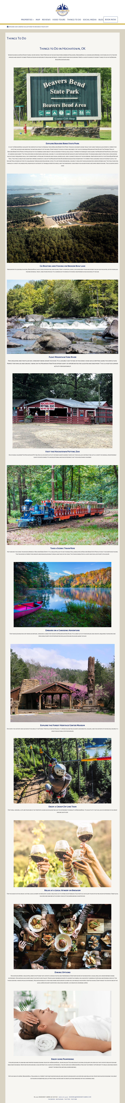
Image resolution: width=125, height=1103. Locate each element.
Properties (26, 20)
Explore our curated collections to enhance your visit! (28, 27)
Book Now (110, 20)
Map (38, 20)
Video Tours (58, 20)
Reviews (46, 20)
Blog (101, 20)
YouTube (74, 1099)
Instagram (59, 1099)
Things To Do (74, 20)
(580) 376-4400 (63, 1097)
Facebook (51, 1099)
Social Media (90, 20)
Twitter (67, 1099)
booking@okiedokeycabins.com (80, 1097)
